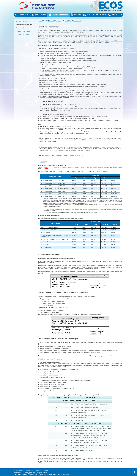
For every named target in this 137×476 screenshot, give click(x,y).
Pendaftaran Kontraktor (22, 21)
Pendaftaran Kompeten (22, 34)
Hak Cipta (38, 470)
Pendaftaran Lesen (21, 28)
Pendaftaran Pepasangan (24, 24)
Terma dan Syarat (19, 470)
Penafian (45, 470)
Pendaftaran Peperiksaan (23, 31)
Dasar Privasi (29, 470)
